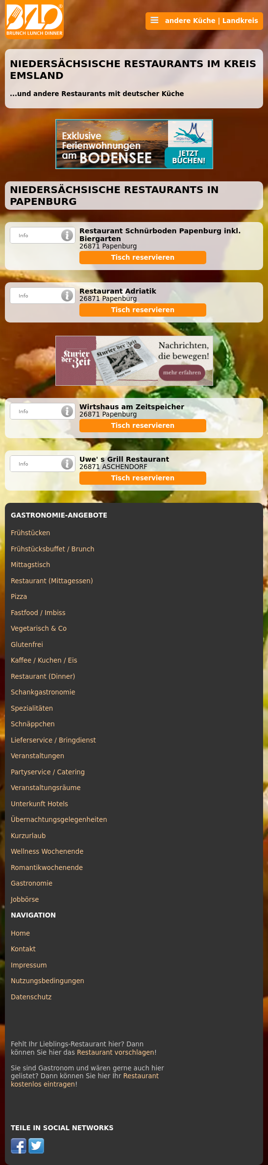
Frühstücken (30, 533)
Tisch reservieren (143, 257)
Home (20, 933)
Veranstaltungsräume (46, 788)
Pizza (19, 596)
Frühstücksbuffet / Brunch (53, 549)
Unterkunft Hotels (39, 804)
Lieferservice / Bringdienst (53, 740)
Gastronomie (31, 883)
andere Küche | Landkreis (204, 21)
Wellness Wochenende (47, 851)
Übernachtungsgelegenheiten (59, 819)
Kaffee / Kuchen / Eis (44, 660)
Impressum (29, 965)
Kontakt (23, 949)
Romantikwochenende (47, 867)
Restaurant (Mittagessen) (52, 581)
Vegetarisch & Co (39, 628)
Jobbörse (25, 899)
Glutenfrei (27, 644)
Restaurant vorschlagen (115, 1052)
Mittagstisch (30, 565)
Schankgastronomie (43, 692)
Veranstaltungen (37, 756)
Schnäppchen (33, 724)
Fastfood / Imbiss (38, 613)
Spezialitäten (32, 708)
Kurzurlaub (28, 836)
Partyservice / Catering (48, 772)
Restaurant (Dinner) (43, 676)
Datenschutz (31, 997)
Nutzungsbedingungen (47, 981)
